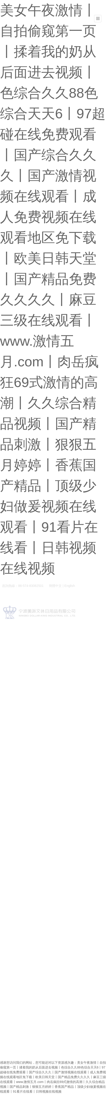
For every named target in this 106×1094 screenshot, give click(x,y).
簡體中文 (55, 586)
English (69, 586)
